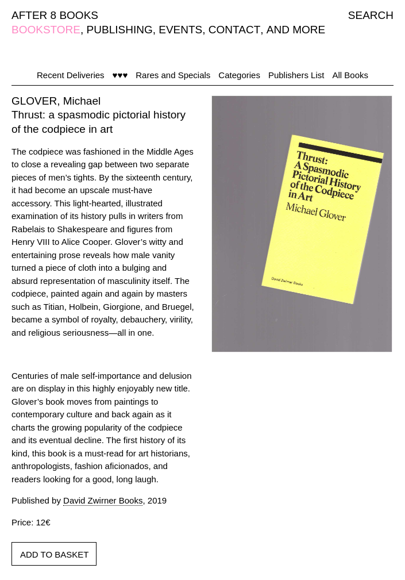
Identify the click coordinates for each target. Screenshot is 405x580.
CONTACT (234, 30)
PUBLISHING (120, 30)
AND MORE (296, 30)
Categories (239, 75)
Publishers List (296, 75)
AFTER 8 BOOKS (54, 15)
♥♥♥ (120, 75)
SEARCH (371, 15)
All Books (350, 75)
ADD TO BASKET (54, 554)
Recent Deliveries (71, 75)
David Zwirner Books (102, 500)
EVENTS (180, 30)
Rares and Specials (173, 75)
